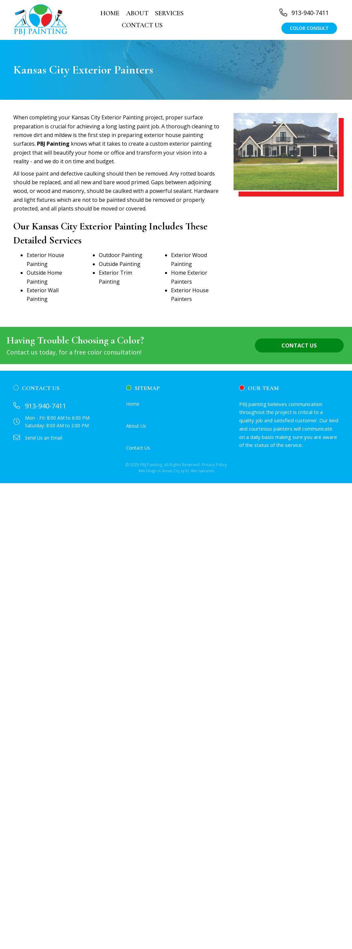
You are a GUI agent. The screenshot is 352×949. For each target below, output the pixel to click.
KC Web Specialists (199, 471)
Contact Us (138, 448)
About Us (136, 426)
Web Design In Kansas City (159, 471)
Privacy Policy (214, 465)
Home (132, 404)
